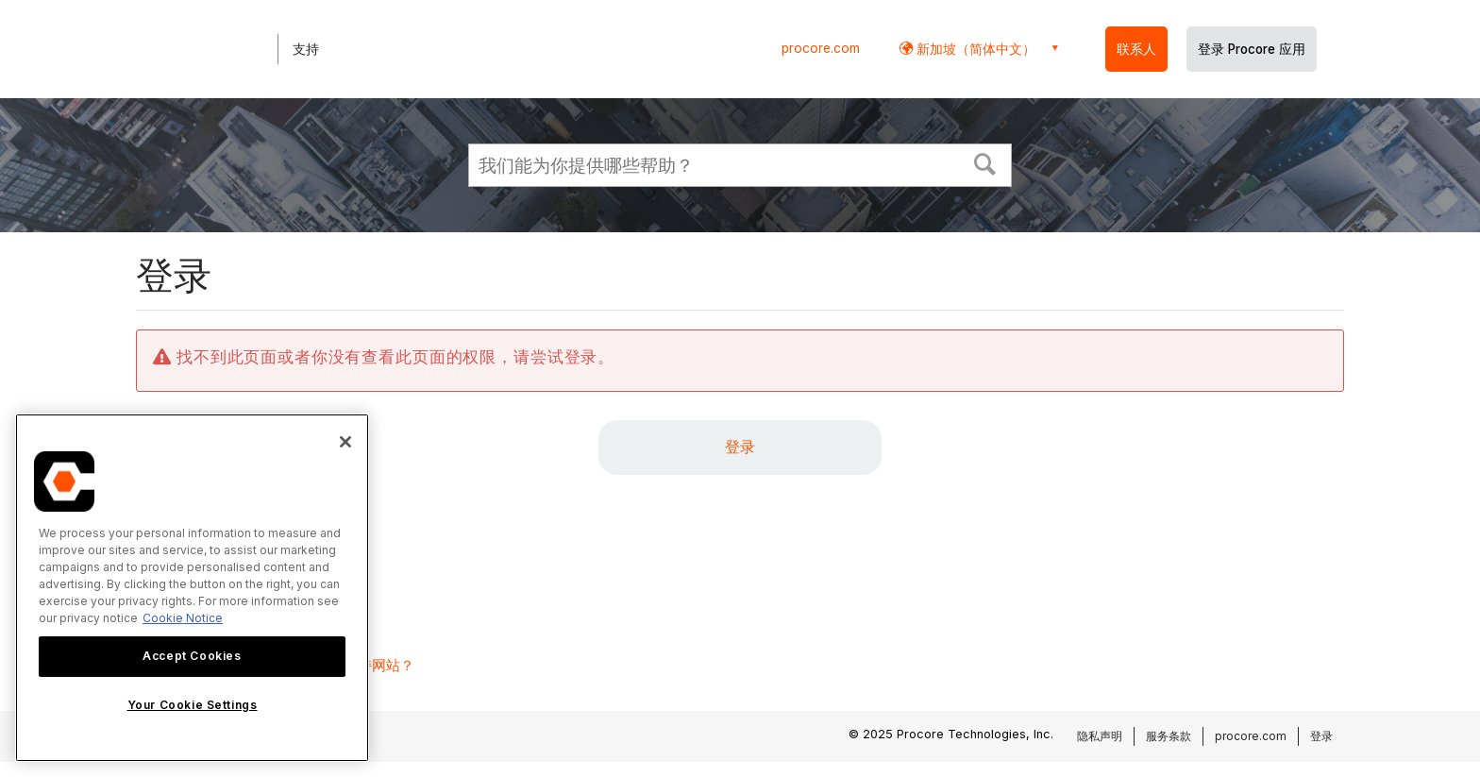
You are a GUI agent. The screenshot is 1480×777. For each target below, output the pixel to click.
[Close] (345, 442)
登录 (740, 446)
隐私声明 (1099, 736)
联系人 (1136, 49)
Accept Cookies (192, 656)
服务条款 (1168, 736)
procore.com (821, 48)
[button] (985, 162)
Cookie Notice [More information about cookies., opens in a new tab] (183, 618)
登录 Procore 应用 (1251, 49)
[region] (192, 588)
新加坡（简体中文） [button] (974, 49)
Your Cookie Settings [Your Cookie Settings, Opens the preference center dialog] (192, 705)
